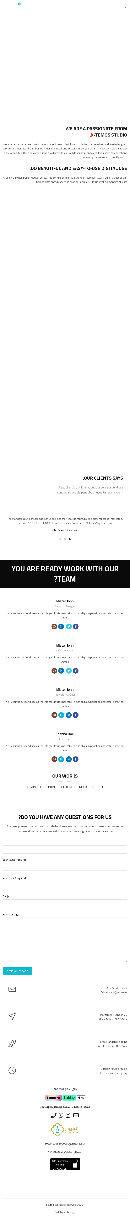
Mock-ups (86, 787)
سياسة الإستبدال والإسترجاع (55, 1106)
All (101, 787)
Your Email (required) (15, 878)
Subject (7, 896)
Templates (35, 787)
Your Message (11, 914)
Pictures (68, 787)
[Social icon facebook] (76, 626)
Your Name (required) (15, 860)
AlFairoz (49, 1204)
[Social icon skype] (61, 715)
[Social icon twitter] (69, 626)
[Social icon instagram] (54, 626)
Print (52, 787)
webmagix (69, 1212)
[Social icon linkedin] (61, 626)
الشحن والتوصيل (81, 1106)
